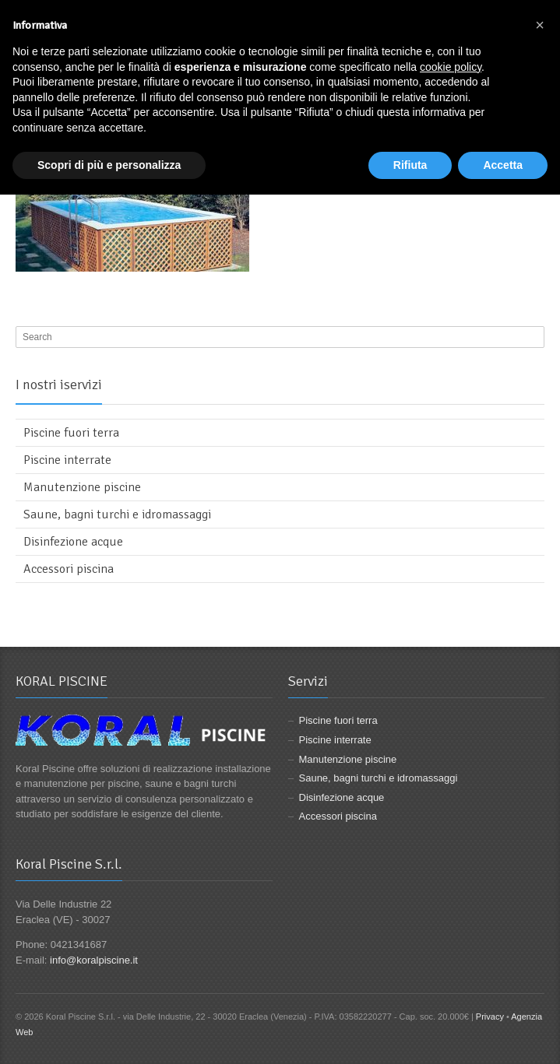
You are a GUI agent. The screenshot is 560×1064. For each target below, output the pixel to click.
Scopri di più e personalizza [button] (109, 165)
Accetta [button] (503, 165)
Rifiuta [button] (410, 165)
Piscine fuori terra (71, 433)
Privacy (490, 1016)
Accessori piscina (68, 569)
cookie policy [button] (450, 67)
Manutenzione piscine (82, 487)
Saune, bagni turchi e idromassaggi (117, 514)
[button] (539, 24)
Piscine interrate (67, 460)
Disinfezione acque (73, 542)
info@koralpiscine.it (94, 960)
